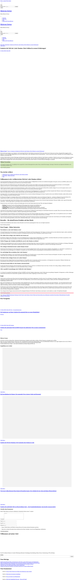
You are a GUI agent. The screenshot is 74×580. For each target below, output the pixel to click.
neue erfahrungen (46, 294)
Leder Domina (27, 294)
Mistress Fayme (6, 11)
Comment (2, 520)
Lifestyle (31, 294)
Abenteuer (4, 294)
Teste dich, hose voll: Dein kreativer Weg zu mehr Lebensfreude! (12, 566)
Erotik (20, 294)
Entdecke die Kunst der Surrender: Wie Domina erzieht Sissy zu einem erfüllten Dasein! (16, 567)
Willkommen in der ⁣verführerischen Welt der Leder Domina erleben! (15, 174)
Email (1, 524)
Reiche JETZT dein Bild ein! (7, 21)
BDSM (8, 294)
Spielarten (2, 296)
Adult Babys (2, 45)
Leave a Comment (26, 151)
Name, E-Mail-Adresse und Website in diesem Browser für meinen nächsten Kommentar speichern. (20, 528)
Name (1, 522)
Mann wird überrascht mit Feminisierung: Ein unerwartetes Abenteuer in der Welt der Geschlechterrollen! (20, 564)
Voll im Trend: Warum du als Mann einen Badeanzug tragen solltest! (19, 572)
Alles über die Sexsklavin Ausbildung (13, 575)
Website (1, 526)
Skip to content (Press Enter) (5, 0)
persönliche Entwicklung (54, 294)
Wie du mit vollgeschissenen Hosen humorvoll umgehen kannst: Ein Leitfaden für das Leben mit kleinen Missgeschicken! (28, 491)
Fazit (3, 176)
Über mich (4, 19)
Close (2, 7)
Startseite (4, 18)
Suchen (1, 556)
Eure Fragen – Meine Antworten (8, 175)
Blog (3, 20)
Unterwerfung (7, 296)
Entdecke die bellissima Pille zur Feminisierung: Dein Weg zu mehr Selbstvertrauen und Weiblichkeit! (19, 563)
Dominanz (16, 294)
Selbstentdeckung (62, 294)
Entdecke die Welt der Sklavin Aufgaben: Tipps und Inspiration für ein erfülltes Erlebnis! (16, 565)
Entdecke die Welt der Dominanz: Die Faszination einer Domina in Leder (17, 442)
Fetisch (22, 294)
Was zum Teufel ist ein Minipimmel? (13, 577)
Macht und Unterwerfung (38, 294)
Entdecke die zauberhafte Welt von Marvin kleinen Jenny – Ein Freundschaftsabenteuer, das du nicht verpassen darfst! (28, 506)
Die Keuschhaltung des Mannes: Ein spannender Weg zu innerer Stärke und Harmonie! (20, 394)
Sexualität (68, 294)
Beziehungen (12, 294)
